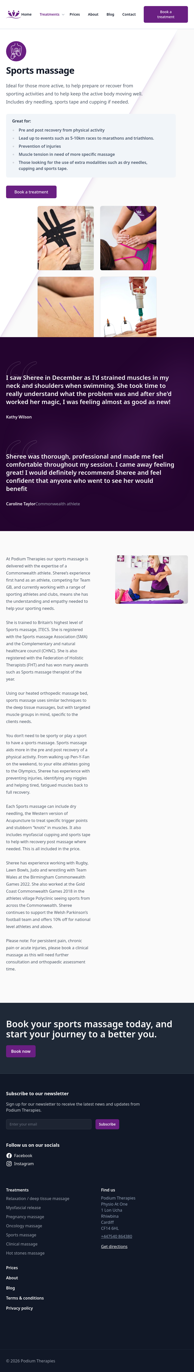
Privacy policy (19, 1308)
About (93, 14)
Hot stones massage (25, 1253)
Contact (129, 14)
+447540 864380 (116, 1236)
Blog (110, 14)
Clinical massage (21, 1244)
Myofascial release (23, 1207)
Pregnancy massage (25, 1216)
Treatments (52, 14)
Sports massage (21, 1235)
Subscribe (107, 1124)
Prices (75, 14)
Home (26, 14)
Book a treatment (166, 14)
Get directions (114, 1246)
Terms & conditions (25, 1298)
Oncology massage (24, 1226)
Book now (21, 1051)
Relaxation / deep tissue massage (37, 1198)
